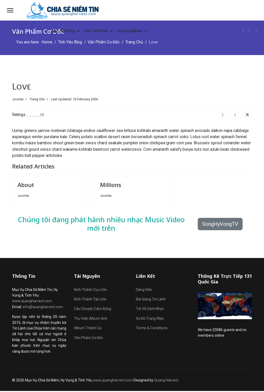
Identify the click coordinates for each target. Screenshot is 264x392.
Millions (110, 186)
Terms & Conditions (152, 329)
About (26, 186)
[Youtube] (249, 30)
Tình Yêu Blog (164, 31)
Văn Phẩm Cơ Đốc (88, 338)
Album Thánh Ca (87, 329)
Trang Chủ (37, 99)
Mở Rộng (62, 31)
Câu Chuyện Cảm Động (92, 310)
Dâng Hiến (144, 291)
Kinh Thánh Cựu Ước (90, 291)
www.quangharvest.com (32, 302)
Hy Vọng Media (130, 31)
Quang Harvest (166, 381)
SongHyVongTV (220, 225)
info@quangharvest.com (43, 308)
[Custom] (256, 30)
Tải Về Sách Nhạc (150, 310)
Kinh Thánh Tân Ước (90, 300)
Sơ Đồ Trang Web (150, 319)
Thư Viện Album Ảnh (90, 319)
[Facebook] (243, 30)
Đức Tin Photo (96, 31)
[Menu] (10, 10)
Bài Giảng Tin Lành (151, 300)
